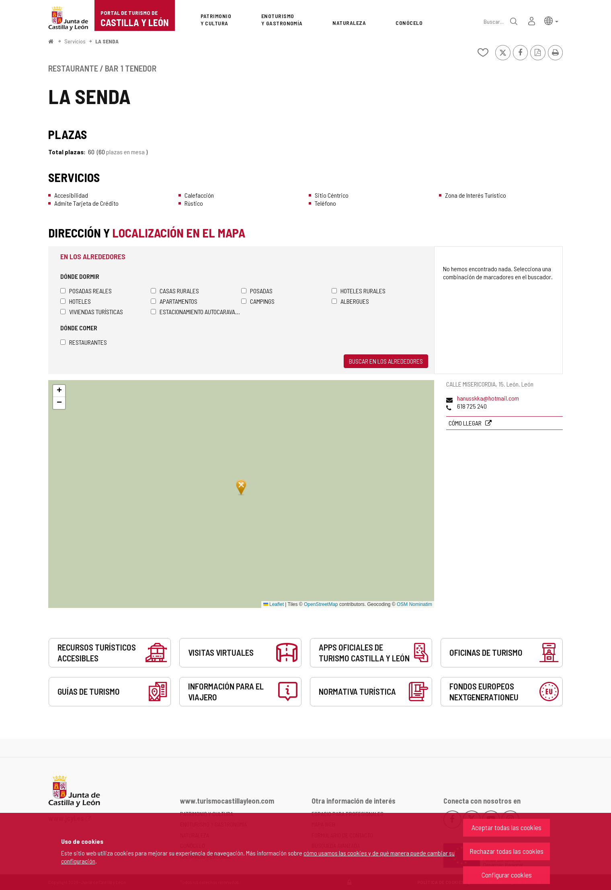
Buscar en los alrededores (386, 361)
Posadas (257, 291)
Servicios (75, 41)
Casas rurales (175, 291)
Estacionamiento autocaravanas (196, 311)
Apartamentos (174, 301)
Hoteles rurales (358, 291)
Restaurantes (83, 342)
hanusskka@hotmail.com (488, 398)
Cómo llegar (466, 423)
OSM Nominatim (414, 604)
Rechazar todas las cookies (506, 851)
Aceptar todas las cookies (506, 827)
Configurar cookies (507, 874)
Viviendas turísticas (91, 311)
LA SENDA (107, 41)
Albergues (350, 301)
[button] (551, 20)
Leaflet (273, 604)
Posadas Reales (86, 291)
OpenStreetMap (321, 604)
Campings (258, 301)
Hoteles (75, 301)
